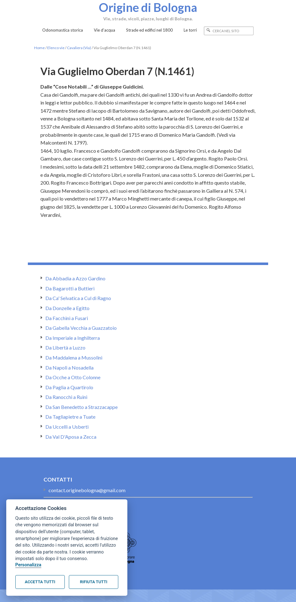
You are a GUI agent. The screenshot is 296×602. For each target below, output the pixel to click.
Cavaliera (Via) (79, 47)
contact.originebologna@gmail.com (86, 490)
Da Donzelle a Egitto (67, 308)
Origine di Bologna (148, 7)
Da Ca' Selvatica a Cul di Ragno (78, 298)
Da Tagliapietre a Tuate (70, 417)
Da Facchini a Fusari (66, 318)
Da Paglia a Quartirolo (69, 387)
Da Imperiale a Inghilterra (72, 338)
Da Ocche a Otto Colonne (72, 377)
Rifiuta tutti (93, 581)
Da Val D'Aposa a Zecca (70, 437)
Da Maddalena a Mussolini (73, 357)
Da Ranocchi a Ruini (66, 397)
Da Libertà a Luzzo (65, 347)
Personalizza (28, 565)
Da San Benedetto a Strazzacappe (81, 407)
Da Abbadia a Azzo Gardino (75, 278)
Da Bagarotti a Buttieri (69, 288)
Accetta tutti (40, 581)
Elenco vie (55, 47)
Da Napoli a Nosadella (69, 367)
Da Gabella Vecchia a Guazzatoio (81, 328)
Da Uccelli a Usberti (67, 427)
